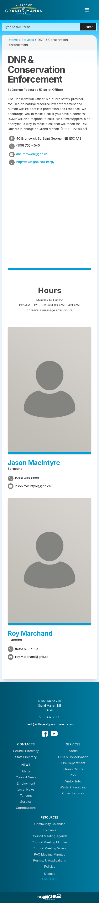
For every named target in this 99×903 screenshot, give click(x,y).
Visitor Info (73, 781)
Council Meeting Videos (50, 848)
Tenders (26, 796)
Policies (49, 866)
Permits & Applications (49, 860)
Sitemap (49, 874)
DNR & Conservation (73, 757)
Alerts (26, 771)
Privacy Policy (49, 879)
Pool (73, 775)
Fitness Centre (73, 769)
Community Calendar (49, 824)
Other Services (73, 793)
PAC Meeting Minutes (49, 854)
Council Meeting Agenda (49, 836)
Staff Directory (26, 757)
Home (13, 40)
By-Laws (49, 830)
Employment (26, 783)
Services (27, 40)
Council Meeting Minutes (50, 842)
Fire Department (73, 763)
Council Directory (26, 751)
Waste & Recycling (73, 787)
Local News (25, 789)
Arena (73, 751)
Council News (26, 777)
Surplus (26, 801)
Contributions (26, 808)
